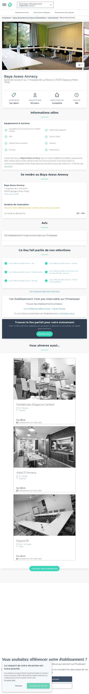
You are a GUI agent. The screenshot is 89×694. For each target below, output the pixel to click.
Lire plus (8, 166)
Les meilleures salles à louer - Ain (21, 263)
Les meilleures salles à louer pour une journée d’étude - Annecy (63, 272)
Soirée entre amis (22, 12)
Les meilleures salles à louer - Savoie (63, 263)
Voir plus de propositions (44, 568)
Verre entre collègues (42, 12)
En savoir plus (9, 680)
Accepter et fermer (38, 686)
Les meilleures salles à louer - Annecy (23, 281)
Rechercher (44, 334)
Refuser (18, 686)
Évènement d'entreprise (64, 12)
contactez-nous (66, 313)
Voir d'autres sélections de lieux (45, 291)
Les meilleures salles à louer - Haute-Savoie (25, 272)
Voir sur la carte (11, 194)
